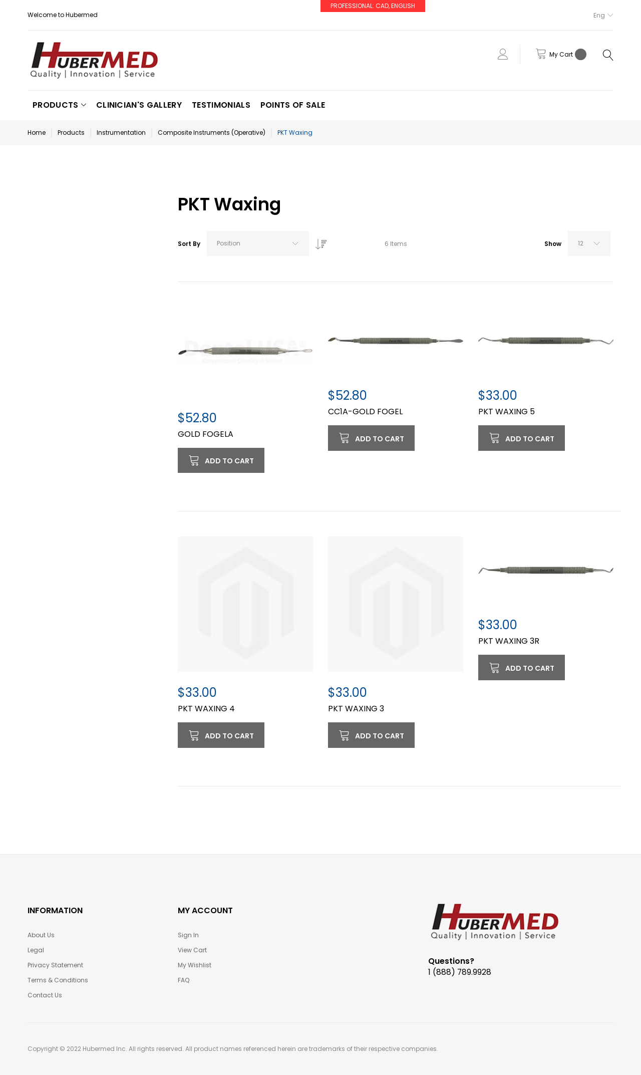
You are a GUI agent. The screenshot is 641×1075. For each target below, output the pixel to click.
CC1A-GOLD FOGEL (365, 411)
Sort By (189, 243)
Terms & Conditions (58, 980)
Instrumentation (121, 132)
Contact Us (45, 995)
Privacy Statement (55, 965)
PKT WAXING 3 (356, 708)
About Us (41, 935)
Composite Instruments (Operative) (211, 132)
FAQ (183, 980)
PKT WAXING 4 (206, 708)
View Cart (192, 950)
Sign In (188, 935)
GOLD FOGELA (205, 434)
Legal (36, 950)
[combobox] (258, 243)
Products (71, 132)
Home (37, 132)
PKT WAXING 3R (508, 641)
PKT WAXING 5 (506, 411)
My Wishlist (194, 965)
